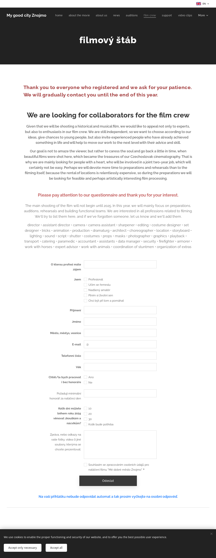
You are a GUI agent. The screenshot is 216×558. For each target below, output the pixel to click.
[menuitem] (76, 15)
